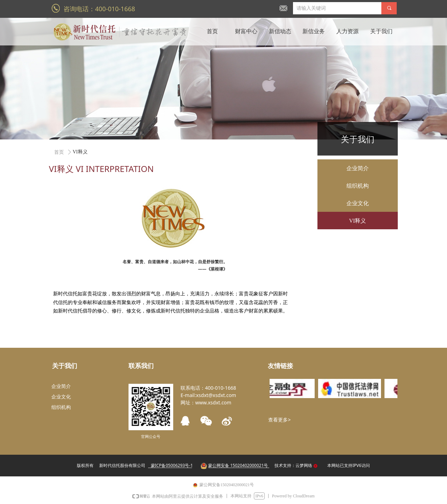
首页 (59, 152)
